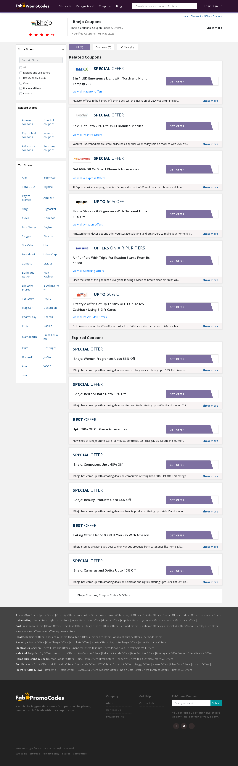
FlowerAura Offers (88, 669)
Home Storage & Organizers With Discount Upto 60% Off (110, 214)
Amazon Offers (41, 648)
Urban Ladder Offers (62, 658)
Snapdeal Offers (82, 648)
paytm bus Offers (211, 615)
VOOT (47, 366)
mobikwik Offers (80, 642)
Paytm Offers (37, 642)
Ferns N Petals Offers (63, 669)
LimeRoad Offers (74, 626)
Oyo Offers (32, 615)
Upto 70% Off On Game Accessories (100, 429)
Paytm (48, 227)
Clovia (26, 218)
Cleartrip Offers (66, 615)
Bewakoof (28, 254)
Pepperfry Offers (127, 658)
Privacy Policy (115, 716)
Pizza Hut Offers (123, 664)
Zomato (27, 263)
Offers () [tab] (127, 47)
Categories (80, 753)
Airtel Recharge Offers (153, 642)
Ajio (24, 177)
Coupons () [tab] (103, 47)
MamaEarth (29, 337)
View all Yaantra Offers (87, 135)
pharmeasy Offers (57, 637)
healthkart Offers (80, 637)
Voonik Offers (186, 653)
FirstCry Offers (44, 653)
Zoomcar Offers (172, 620)
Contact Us (113, 710)
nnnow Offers (36, 626)
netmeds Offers (154, 637)
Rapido (48, 326)
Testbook (28, 298)
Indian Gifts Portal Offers (135, 669)
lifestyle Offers (94, 626)
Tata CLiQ (28, 187)
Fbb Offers (179, 626)
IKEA (25, 326)
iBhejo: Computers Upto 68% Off (97, 464)
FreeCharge (29, 227)
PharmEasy (29, 317)
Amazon (49, 197)
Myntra (48, 187)
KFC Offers (105, 664)
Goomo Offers (172, 615)
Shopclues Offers (122, 648)
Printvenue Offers (181, 669)
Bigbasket (50, 209)
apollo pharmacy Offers (128, 637)
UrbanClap (50, 254)
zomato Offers (201, 664)
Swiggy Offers (143, 664)
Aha (24, 366)
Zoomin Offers (110, 669)
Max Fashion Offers (143, 653)
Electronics (197, 16)
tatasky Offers (100, 642)
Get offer (177, 81)
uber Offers (41, 620)
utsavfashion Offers (89, 653)
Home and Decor (32, 88)
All (24, 67)
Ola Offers (190, 620)
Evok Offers (108, 658)
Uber (47, 245)
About (110, 703)
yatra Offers (48, 615)
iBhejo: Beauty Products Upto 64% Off (102, 500)
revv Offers (94, 620)
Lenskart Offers (130, 626)
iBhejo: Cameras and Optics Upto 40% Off (104, 570)
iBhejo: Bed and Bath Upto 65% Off (99, 394)
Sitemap (35, 753)
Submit (216, 703)
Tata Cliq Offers (61, 648)
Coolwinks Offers (150, 626)
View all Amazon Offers (88, 224)
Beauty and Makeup (34, 77)
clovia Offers (48, 631)
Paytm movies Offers (28, 631)
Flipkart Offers (102, 648)
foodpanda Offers (86, 664)
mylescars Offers (60, 620)
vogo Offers (79, 620)
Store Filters (26, 49)
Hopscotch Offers (65, 653)
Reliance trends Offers (116, 653)
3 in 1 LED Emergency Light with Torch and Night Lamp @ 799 (110, 81)
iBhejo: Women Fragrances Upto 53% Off (104, 358)
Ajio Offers (166, 626)
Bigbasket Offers (65, 631)
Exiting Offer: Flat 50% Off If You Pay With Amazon (111, 535)
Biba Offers (112, 626)
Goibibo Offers (153, 615)
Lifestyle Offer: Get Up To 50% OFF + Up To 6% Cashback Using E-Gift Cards (108, 307)
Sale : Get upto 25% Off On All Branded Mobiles (108, 126)
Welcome (21, 753)
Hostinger (50, 348)
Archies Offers (161, 669)
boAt (25, 375)
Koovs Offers (54, 626)
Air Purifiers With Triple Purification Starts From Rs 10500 (111, 260)
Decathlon (50, 307)
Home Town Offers (88, 658)
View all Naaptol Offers (88, 91)
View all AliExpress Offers (89, 178)
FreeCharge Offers (58, 642)
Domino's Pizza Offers (36, 664)
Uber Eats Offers (181, 664)
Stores (66, 753)
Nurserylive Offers (162, 658)
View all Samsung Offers (88, 270)
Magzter (27, 307)
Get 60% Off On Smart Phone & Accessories (106, 169)
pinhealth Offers (102, 637)
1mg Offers (38, 637)
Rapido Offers (130, 620)
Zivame (48, 236)
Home (185, 16)
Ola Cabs (27, 245)
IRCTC (48, 298)
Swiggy (26, 236)
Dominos (49, 218)
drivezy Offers (111, 620)
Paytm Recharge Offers (124, 642)
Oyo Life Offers (210, 626)
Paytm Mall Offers (143, 648)
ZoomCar (50, 177)
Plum (25, 348)
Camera (27, 93)
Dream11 (28, 357)
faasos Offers (161, 664)
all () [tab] (79, 47)
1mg (25, 209)
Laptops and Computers (36, 72)
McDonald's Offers (63, 664)
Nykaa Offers (193, 626)
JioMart (48, 357)
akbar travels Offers (113, 615)
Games (27, 83)
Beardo (48, 317)
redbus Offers (191, 615)
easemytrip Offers (89, 615)
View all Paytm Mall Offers (90, 317)
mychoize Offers (151, 620)
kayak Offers (134, 615)
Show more (214, 28)
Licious (48, 263)
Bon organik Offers (167, 653)
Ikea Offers (144, 658)
